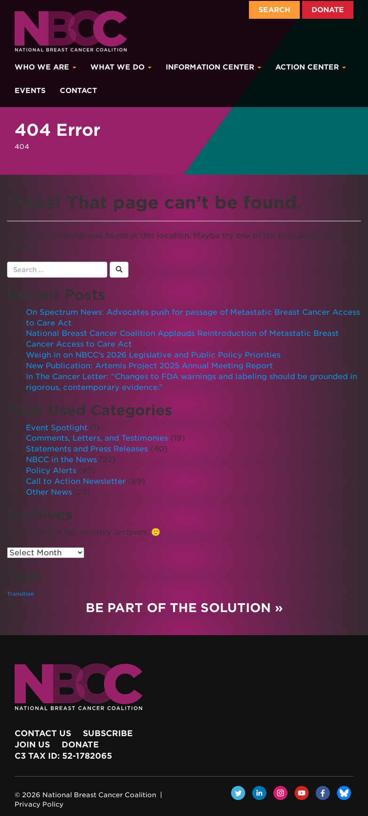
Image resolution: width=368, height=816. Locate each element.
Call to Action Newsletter (76, 481)
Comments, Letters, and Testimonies (97, 438)
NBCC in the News (61, 459)
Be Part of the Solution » (184, 607)
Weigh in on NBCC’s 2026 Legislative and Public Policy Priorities (153, 354)
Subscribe (108, 733)
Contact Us (43, 733)
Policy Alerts (51, 470)
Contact (78, 90)
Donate (328, 10)
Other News (49, 492)
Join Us (32, 744)
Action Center (310, 67)
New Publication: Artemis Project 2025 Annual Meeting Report (149, 365)
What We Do (121, 67)
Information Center (213, 67)
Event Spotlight (57, 427)
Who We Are (45, 67)
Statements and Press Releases (87, 448)
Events (30, 90)
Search (274, 10)
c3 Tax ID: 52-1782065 (63, 756)
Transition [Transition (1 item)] (20, 594)
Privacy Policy (39, 804)
